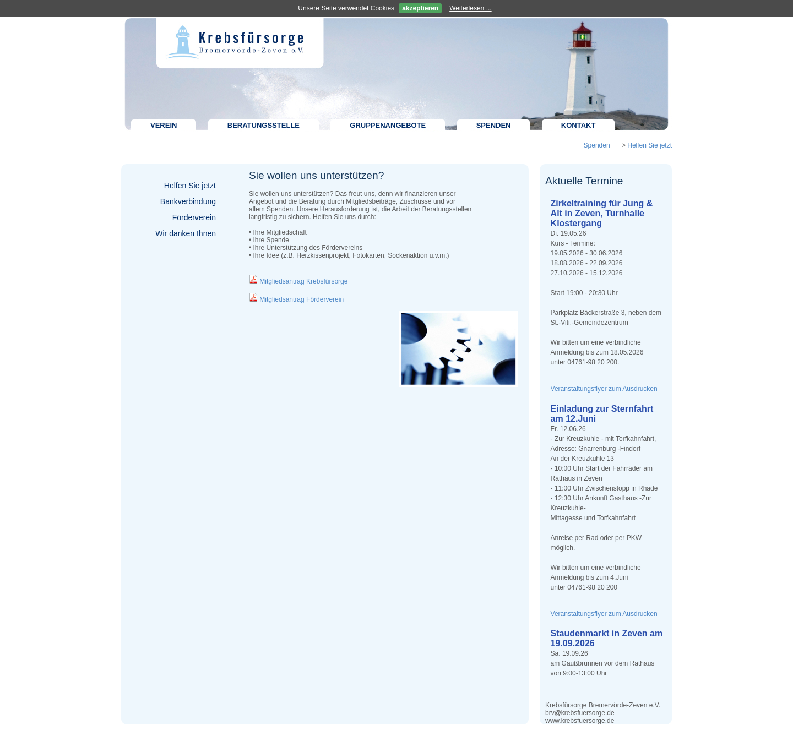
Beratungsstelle (263, 125)
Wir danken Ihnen (185, 233)
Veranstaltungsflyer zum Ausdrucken (604, 389)
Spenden (493, 125)
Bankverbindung (188, 201)
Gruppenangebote (388, 125)
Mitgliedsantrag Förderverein (301, 299)
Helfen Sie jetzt (649, 145)
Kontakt (578, 125)
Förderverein (194, 217)
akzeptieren (420, 8)
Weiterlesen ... (470, 8)
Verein (163, 125)
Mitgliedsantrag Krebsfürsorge (303, 281)
